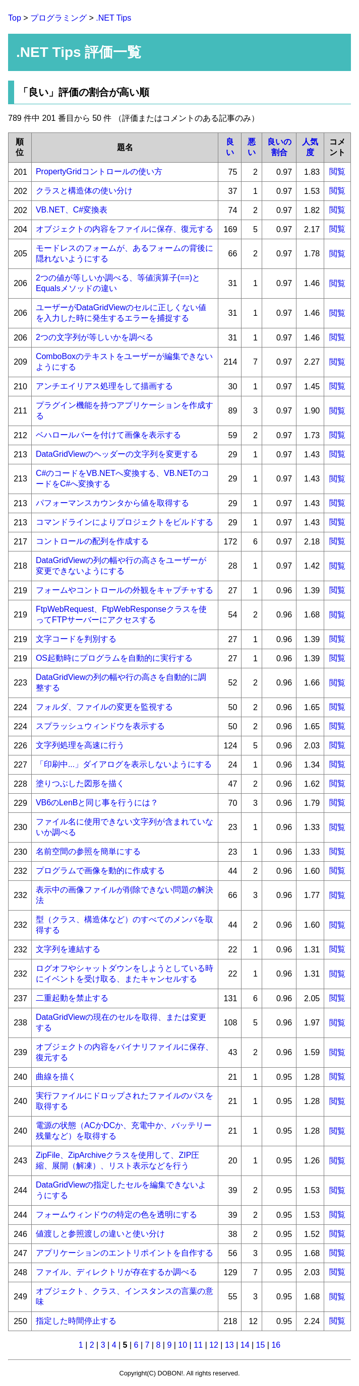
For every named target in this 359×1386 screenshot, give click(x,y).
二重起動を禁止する (72, 998)
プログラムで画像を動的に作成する (100, 870)
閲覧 (337, 171)
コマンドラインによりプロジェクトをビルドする (124, 522)
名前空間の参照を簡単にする (88, 851)
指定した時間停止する (76, 1320)
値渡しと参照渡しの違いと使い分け (100, 1233)
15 (260, 1345)
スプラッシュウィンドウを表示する (100, 726)
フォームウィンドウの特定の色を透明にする (116, 1214)
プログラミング (58, 18)
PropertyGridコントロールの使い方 (99, 171)
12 (213, 1345)
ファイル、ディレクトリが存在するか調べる (116, 1272)
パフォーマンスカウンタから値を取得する (112, 503)
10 (182, 1345)
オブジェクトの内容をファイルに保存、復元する (124, 229)
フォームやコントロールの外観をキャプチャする (124, 590)
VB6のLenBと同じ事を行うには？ (97, 802)
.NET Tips (113, 18)
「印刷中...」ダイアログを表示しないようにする (124, 764)
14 (245, 1345)
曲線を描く (56, 1076)
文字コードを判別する (76, 639)
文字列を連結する (68, 949)
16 (275, 1345)
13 (229, 1345)
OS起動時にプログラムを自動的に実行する (114, 658)
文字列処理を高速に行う (80, 745)
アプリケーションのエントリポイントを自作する (124, 1253)
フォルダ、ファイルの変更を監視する (104, 707)
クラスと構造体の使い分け (84, 190)
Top (14, 18)
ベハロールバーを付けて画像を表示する (108, 435)
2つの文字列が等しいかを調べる (94, 337)
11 (198, 1345)
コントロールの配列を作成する (92, 541)
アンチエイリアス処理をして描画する (104, 386)
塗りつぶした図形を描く (80, 783)
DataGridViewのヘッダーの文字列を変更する (117, 454)
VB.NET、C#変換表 (71, 209)
